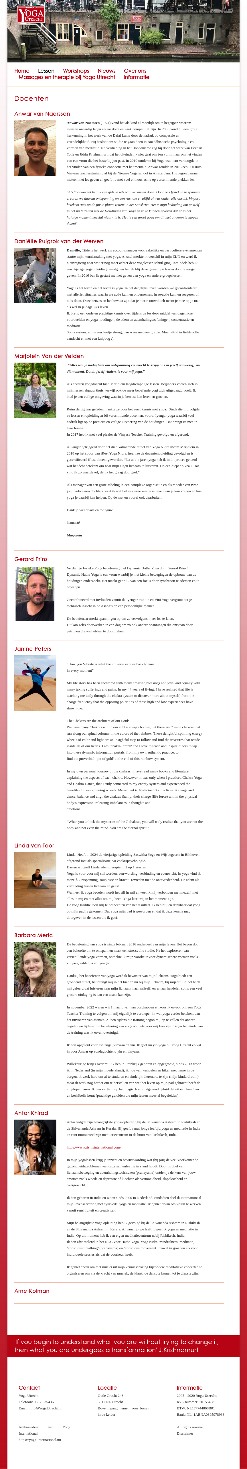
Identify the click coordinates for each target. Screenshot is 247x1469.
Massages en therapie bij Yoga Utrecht (67, 77)
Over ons (135, 71)
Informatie (136, 77)
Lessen (46, 71)
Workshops (76, 71)
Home (21, 71)
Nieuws (106, 71)
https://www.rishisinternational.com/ (94, 1147)
